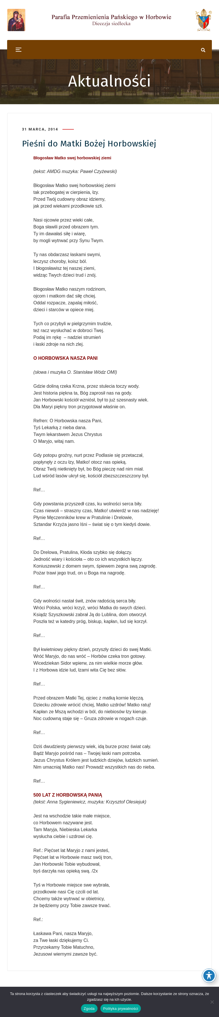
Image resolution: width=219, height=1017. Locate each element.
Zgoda (89, 1008)
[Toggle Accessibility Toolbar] (209, 975)
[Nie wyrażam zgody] (212, 1002)
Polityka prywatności (120, 1008)
